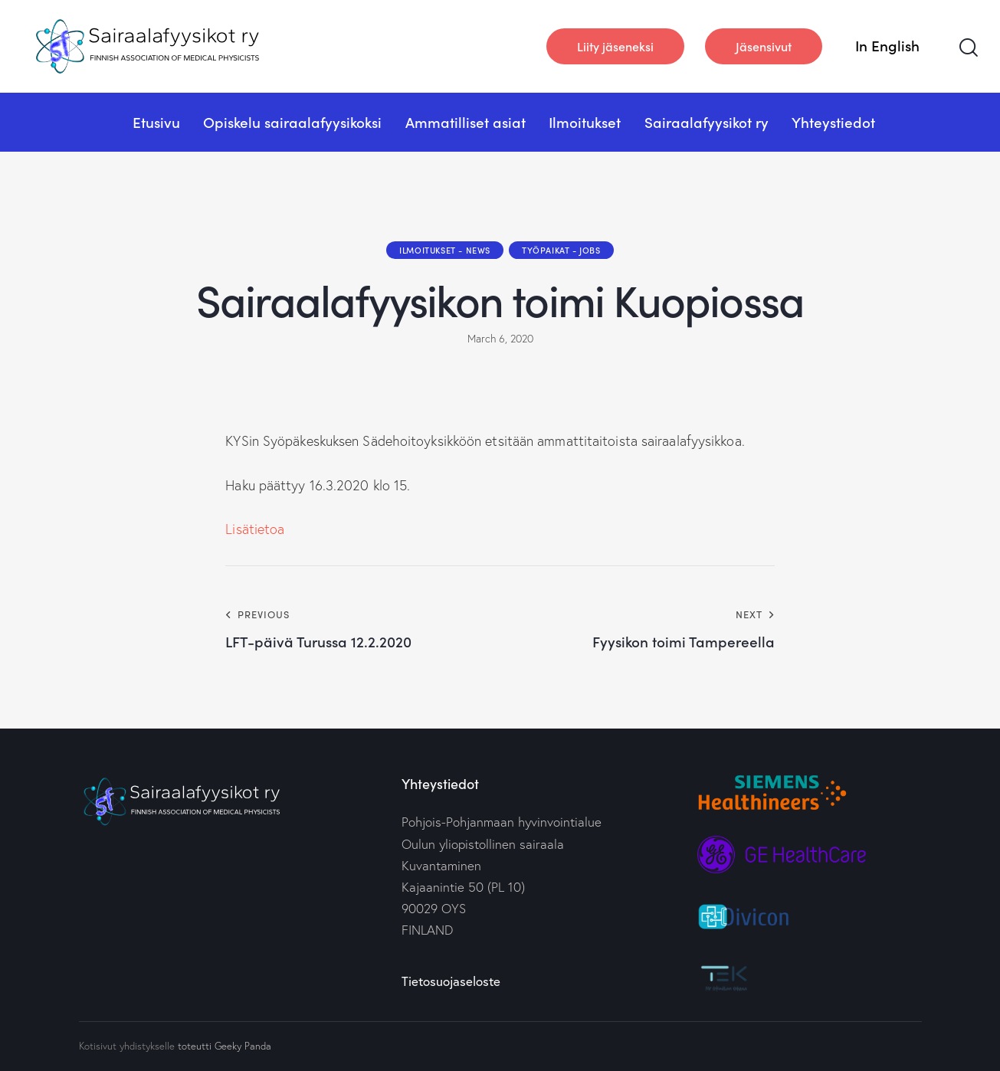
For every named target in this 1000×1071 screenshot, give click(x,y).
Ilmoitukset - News (444, 250)
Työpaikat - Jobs (561, 250)
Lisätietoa (254, 529)
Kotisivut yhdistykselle (127, 1046)
